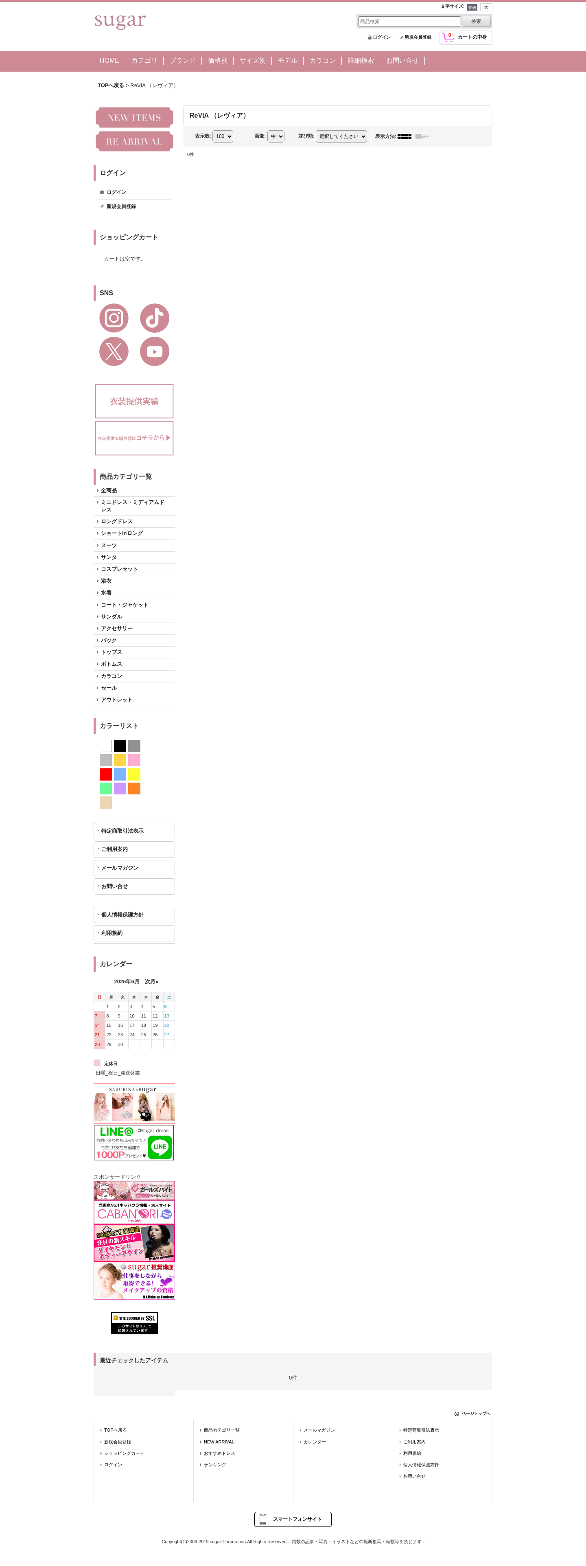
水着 (106, 593)
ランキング (215, 1464)
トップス (111, 652)
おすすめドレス (219, 1453)
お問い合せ (114, 886)
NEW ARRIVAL (219, 1441)
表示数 (203, 136)
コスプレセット (119, 569)
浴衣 (106, 581)
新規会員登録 (418, 37)
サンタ (109, 557)
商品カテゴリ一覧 (222, 1430)
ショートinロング (122, 533)
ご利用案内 (114, 849)
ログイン (382, 37)
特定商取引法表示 (122, 831)
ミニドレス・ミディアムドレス (132, 506)
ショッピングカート (124, 1453)
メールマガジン (119, 868)
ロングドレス (117, 521)
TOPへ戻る (115, 1430)
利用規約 (111, 933)
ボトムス (111, 664)
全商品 (109, 490)
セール (109, 688)
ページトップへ (476, 1413)
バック (109, 640)
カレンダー (315, 1441)
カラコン (111, 676)
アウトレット (117, 700)
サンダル (111, 617)
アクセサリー (117, 628)
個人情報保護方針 (122, 915)
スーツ (109, 545)
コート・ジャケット (125, 605)
